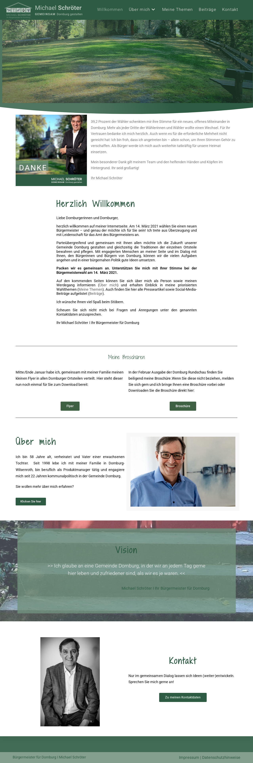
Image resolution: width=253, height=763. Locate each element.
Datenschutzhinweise (221, 757)
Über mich (108, 285)
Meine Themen (91, 289)
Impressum (189, 757)
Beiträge (96, 293)
